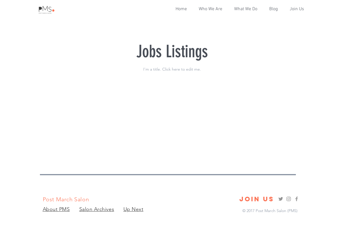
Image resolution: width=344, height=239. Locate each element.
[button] (247, 9)
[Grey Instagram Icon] (289, 199)
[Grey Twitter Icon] (281, 199)
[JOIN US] (256, 199)
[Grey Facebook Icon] (297, 199)
